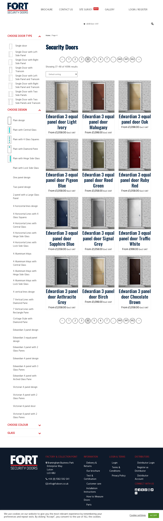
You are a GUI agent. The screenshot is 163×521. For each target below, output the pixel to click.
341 (126, 59)
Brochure (47, 10)
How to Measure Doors (93, 498)
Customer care (93, 484)
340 (120, 59)
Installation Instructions (90, 490)
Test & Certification (90, 477)
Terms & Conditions (114, 469)
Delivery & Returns (90, 464)
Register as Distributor (141, 469)
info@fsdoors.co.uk (58, 484)
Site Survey (89, 9)
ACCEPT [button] (153, 515)
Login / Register (138, 10)
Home (48, 35)
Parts (89, 505)
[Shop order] (62, 74)
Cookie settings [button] (138, 515)
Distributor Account (141, 477)
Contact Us (66, 10)
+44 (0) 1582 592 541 (58, 479)
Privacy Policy (118, 476)
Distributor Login (146, 463)
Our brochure (93, 471)
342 (132, 59)
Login (114, 463)
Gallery (109, 10)
